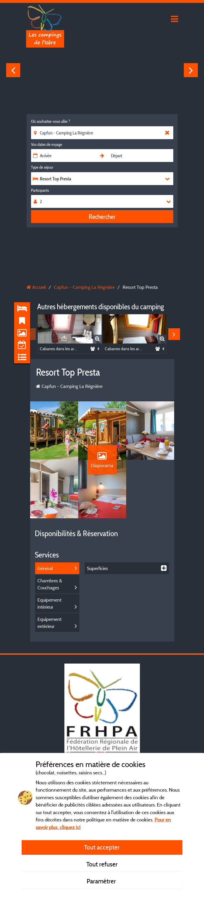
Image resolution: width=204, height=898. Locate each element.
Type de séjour (42, 167)
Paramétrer (102, 881)
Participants (40, 190)
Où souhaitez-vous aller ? (50, 121)
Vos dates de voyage (46, 144)
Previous (13, 70)
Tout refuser (102, 864)
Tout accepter (102, 847)
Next (191, 70)
